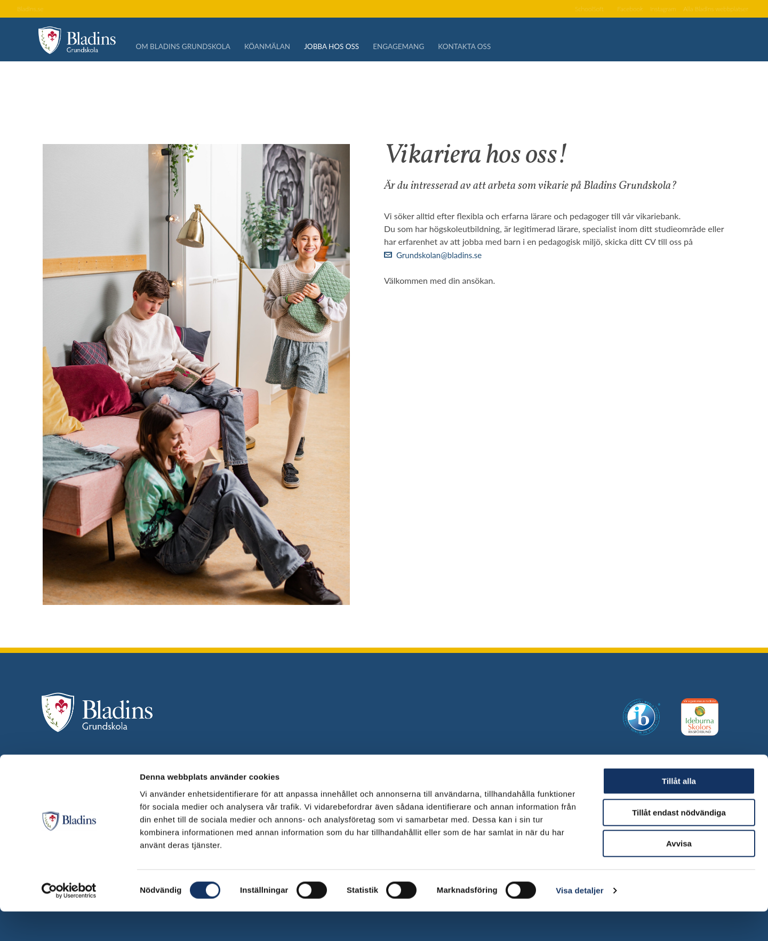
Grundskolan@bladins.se (442, 255)
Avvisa (679, 873)
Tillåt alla (679, 810)
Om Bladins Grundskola (193, 48)
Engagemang (415, 48)
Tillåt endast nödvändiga (679, 842)
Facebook (614, 9)
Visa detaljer (579, 919)
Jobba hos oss (346, 48)
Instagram (652, 9)
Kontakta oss (483, 48)
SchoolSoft (569, 9)
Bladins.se (32, 9)
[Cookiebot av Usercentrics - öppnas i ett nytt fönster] (69, 920)
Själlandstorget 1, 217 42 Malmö (158, 770)
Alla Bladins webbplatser (711, 9)
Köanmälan (279, 48)
